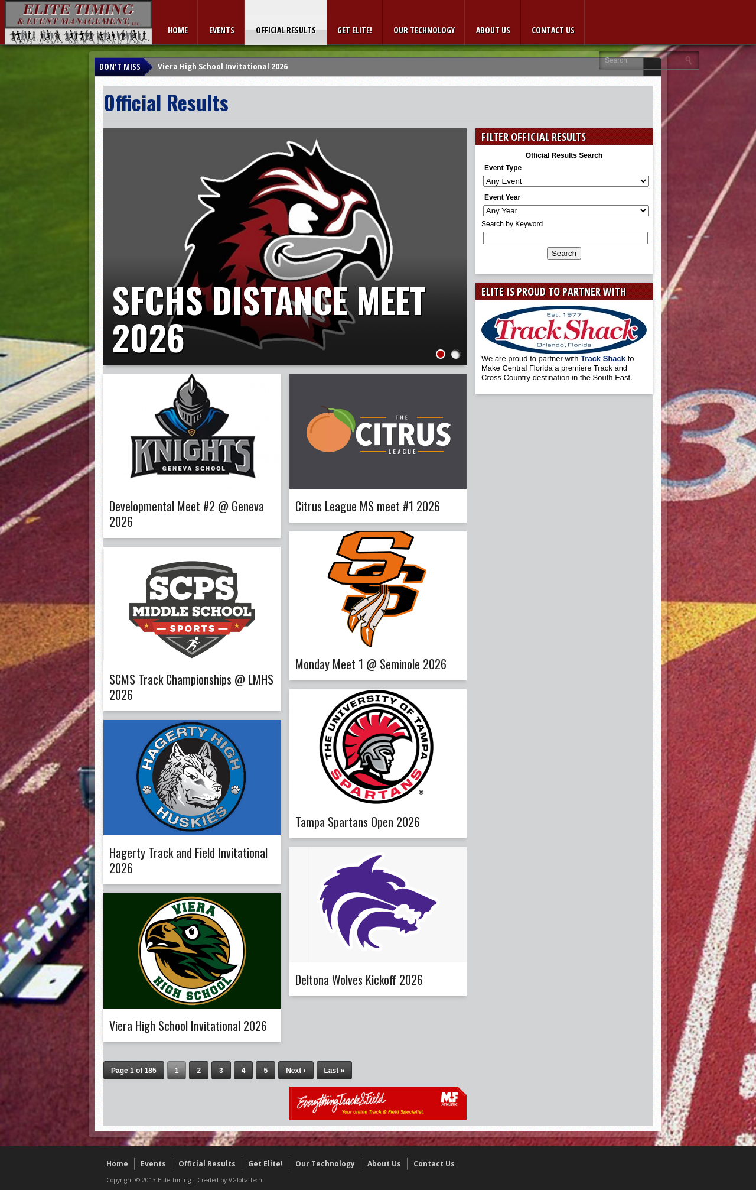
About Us (493, 29)
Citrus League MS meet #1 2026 (367, 506)
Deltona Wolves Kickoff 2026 (359, 979)
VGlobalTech (245, 1180)
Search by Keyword (512, 224)
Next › (295, 1070)
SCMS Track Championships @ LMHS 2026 (191, 686)
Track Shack (604, 358)
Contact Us (553, 29)
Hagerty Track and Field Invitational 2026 (188, 860)
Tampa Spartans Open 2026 (357, 822)
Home (178, 29)
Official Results (286, 29)
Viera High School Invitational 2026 (223, 66)
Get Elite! (354, 29)
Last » (334, 1070)
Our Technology (424, 29)
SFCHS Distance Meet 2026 (269, 318)
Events (221, 29)
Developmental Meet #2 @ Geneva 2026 (186, 513)
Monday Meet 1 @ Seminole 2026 (371, 664)
